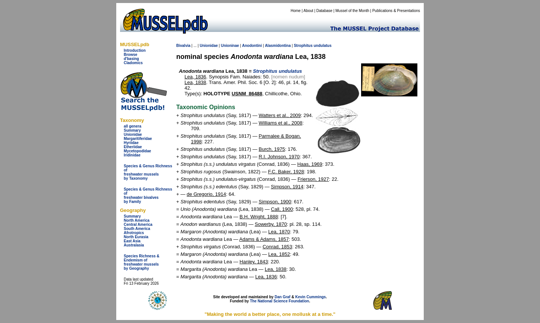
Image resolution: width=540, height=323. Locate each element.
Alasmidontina (278, 46)
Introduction (135, 50)
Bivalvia (183, 46)
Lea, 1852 (279, 254)
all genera (132, 126)
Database (324, 11)
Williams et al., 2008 (280, 123)
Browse (130, 55)
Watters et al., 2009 (280, 115)
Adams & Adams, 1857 (264, 239)
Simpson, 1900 (275, 201)
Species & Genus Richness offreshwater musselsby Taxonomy (148, 172)
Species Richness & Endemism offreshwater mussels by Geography (141, 262)
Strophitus (303, 46)
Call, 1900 (282, 209)
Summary (132, 130)
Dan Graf (282, 297)
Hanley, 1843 (254, 261)
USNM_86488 (247, 93)
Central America (138, 224)
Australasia (134, 245)
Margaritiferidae (138, 139)
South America (137, 229)
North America (137, 220)
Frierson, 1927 (313, 179)
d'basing (131, 59)
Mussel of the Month (352, 11)
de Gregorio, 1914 (206, 194)
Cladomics (133, 63)
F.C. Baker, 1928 (286, 171)
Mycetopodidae (137, 151)
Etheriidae (133, 147)
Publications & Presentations (396, 11)
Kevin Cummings (310, 297)
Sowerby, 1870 (271, 224)
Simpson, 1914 (287, 186)
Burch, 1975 (272, 149)
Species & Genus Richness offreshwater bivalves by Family (148, 195)
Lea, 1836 (195, 77)
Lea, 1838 (195, 82)
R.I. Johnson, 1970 (279, 156)
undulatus (323, 46)
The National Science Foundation (279, 301)
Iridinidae (132, 155)
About (308, 11)
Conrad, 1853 (277, 246)
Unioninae (230, 46)
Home (296, 11)
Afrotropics (134, 233)
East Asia (132, 241)
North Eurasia (136, 237)
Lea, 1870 (279, 231)
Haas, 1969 (309, 164)
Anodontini (252, 46)
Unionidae (133, 134)
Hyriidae (131, 143)
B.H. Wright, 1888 (259, 216)
